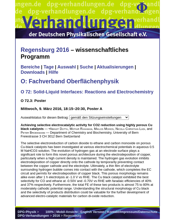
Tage (49, 66)
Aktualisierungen (115, 66)
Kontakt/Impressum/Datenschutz (132, 212)
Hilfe (53, 72)
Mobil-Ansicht (67, 212)
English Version (92, 212)
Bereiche (30, 66)
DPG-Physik (27, 212)
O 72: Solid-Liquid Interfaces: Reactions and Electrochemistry (87, 91)
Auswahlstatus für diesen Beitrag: (45, 117)
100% (49, 212)
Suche (86, 66)
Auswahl (66, 66)
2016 (56, 215)
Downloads (33, 72)
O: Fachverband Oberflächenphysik (70, 81)
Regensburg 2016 (45, 50)
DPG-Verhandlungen (33, 215)
